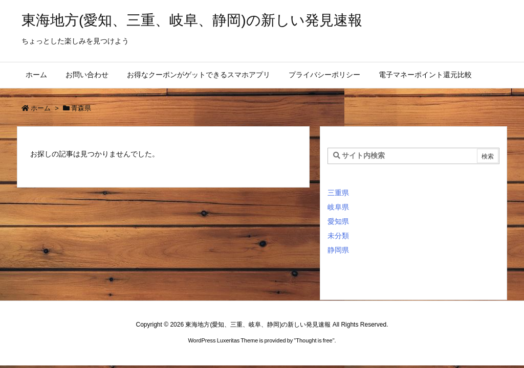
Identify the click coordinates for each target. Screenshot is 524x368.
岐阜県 (338, 207)
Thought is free (314, 340)
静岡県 (338, 250)
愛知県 (338, 221)
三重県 (338, 193)
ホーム (41, 108)
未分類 (338, 236)
